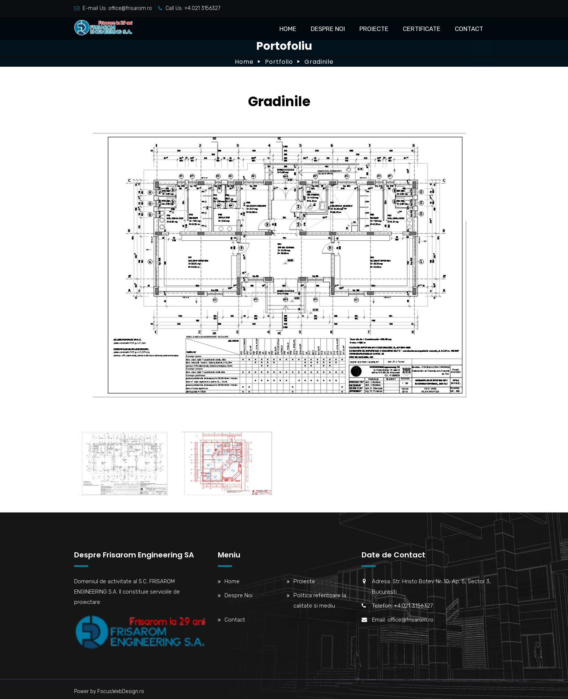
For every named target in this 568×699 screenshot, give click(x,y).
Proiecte (373, 28)
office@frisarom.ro (130, 8)
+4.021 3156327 (202, 8)
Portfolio (279, 62)
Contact (469, 28)
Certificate (421, 28)
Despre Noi (328, 28)
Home (287, 28)
